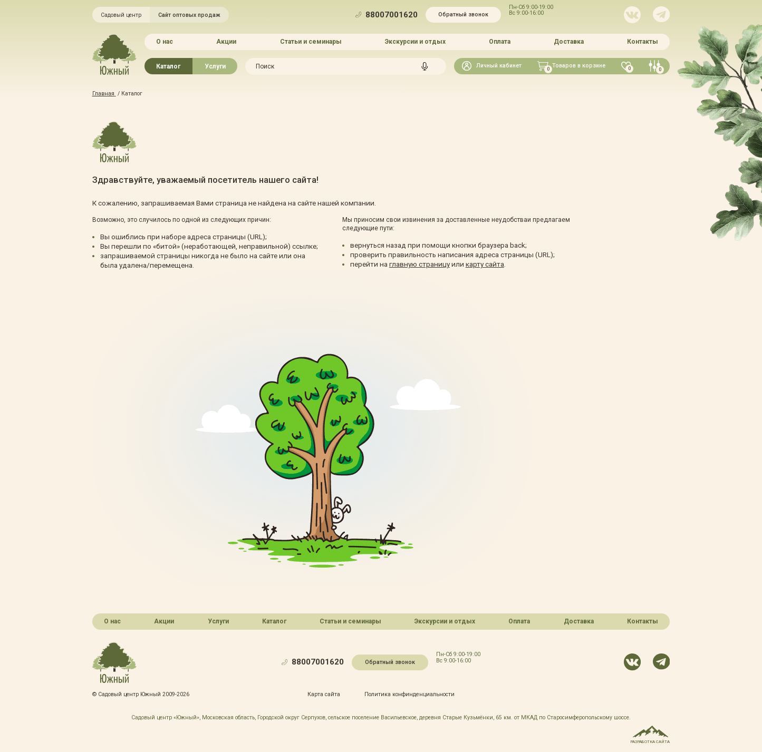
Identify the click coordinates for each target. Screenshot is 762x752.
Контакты (642, 41)
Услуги (215, 66)
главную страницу (419, 264)
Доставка (569, 41)
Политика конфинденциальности (409, 694)
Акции (227, 41)
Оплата (499, 41)
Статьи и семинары (311, 41)
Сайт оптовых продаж (189, 15)
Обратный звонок (463, 14)
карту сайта (485, 264)
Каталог (168, 66)
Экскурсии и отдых (415, 41)
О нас (164, 41)
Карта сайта (324, 694)
